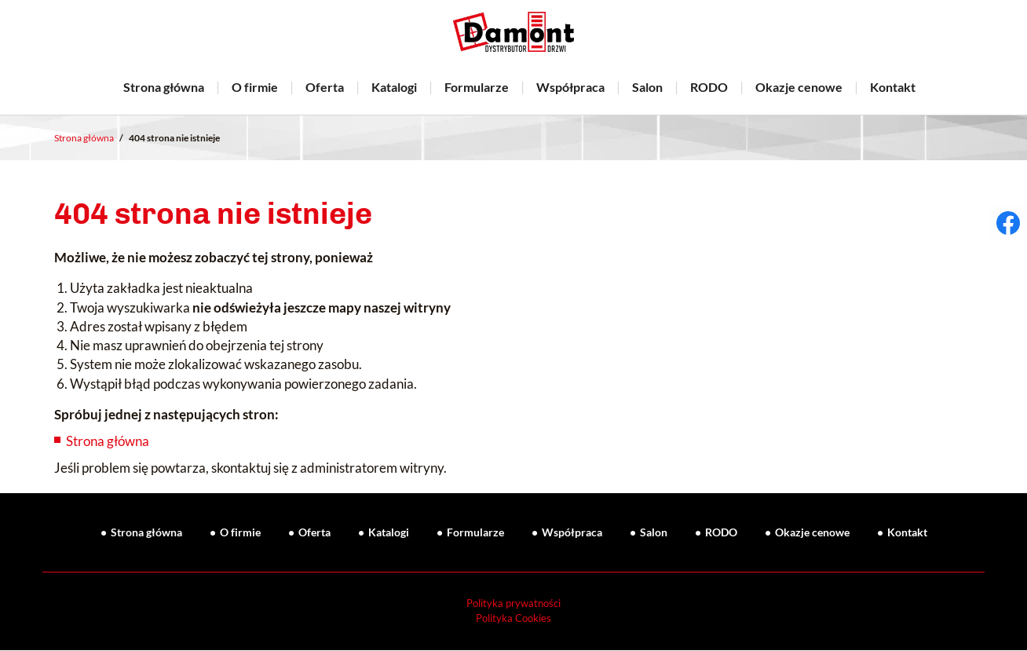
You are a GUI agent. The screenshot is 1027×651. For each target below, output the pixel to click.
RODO (709, 87)
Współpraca (570, 87)
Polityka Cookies (513, 618)
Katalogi (394, 87)
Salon (647, 87)
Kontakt (893, 87)
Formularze (476, 87)
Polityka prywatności (513, 603)
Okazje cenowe (798, 87)
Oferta (324, 87)
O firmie (255, 87)
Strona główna (163, 87)
